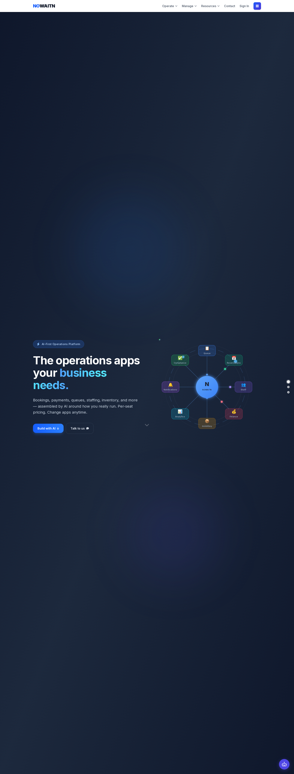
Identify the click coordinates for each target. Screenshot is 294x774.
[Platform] (288, 392)
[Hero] (288, 382)
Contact (229, 6)
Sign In (244, 6)
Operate (169, 6)
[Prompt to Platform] (288, 387)
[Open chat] (284, 764)
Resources (210, 6)
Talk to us (79, 428)
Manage (189, 6)
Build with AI (48, 428)
